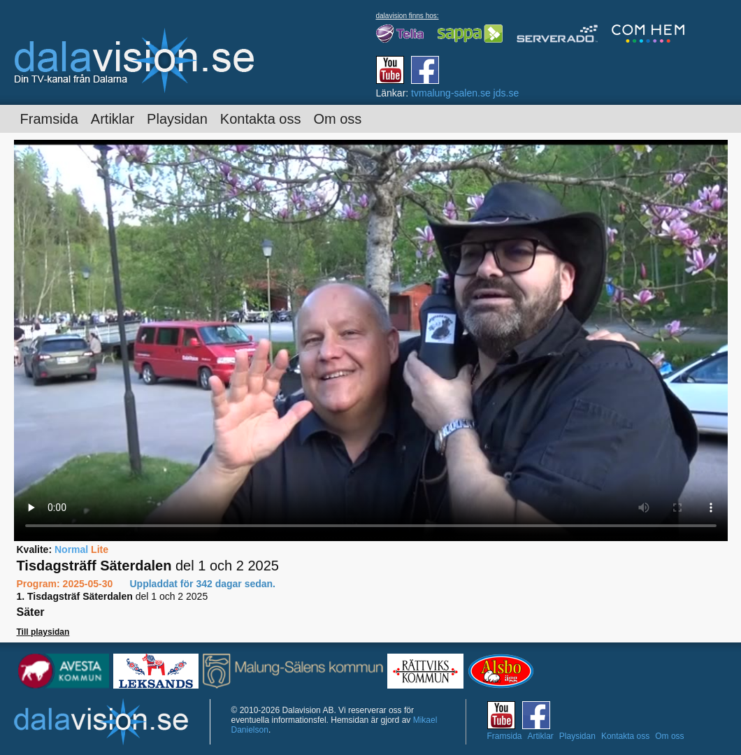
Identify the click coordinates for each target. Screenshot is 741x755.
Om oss (337, 119)
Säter (31, 612)
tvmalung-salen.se (451, 93)
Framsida (49, 119)
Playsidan (177, 119)
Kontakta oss (260, 119)
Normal (71, 549)
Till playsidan (43, 632)
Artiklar (112, 119)
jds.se (506, 93)
